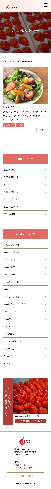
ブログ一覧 (20, 464)
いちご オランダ (11, 252)
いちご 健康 (10, 289)
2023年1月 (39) (11, 199)
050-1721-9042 (22, 454)
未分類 (7, 363)
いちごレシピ (10, 311)
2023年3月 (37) (11, 184)
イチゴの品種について (14, 341)
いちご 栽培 (9, 259)
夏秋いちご (9, 356)
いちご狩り (9, 319)
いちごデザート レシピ (15, 304)
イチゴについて (11, 333)
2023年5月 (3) (10, 169)
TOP (17, 461)
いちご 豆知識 (11, 296)
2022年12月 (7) (11, 206)
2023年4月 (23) (11, 177)
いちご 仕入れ (11, 281)
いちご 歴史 (9, 267)
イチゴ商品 (9, 348)
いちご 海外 (9, 274)
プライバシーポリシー (25, 468)
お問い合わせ (26, 475)
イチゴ (7, 326)
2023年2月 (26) (11, 191)
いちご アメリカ (11, 244)
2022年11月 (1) (11, 214)
